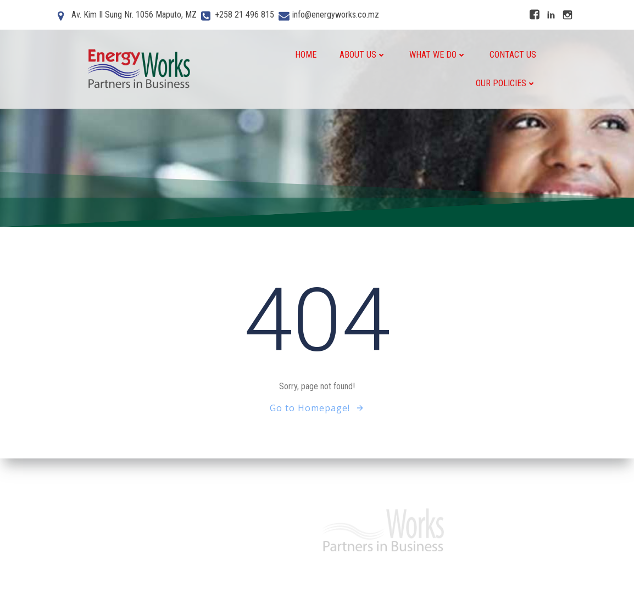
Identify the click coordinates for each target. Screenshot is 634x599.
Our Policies (506, 83)
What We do (437, 54)
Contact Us (513, 54)
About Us (363, 54)
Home (305, 54)
